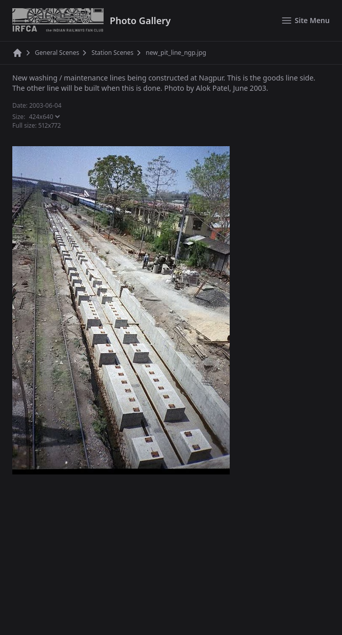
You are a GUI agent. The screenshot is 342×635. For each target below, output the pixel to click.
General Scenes (57, 53)
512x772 (49, 125)
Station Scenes (112, 53)
